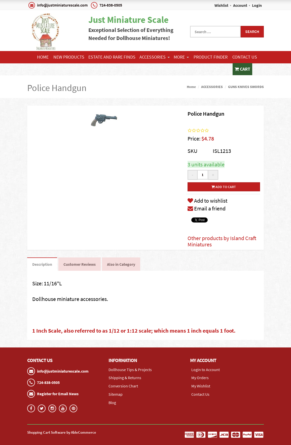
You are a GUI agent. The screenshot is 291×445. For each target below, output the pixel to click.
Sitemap (115, 394)
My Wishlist (200, 385)
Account (240, 5)
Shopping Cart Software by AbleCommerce (61, 432)
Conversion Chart (123, 385)
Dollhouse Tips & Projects (130, 369)
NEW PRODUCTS (68, 57)
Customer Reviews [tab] (79, 264)
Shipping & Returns (124, 377)
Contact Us (244, 57)
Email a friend (207, 208)
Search (252, 31)
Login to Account (205, 369)
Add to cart (223, 187)
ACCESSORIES (154, 57)
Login (257, 5)
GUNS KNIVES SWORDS (246, 86)
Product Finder (211, 57)
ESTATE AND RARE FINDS (111, 57)
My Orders (200, 377)
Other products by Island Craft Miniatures (222, 241)
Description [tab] (42, 264)
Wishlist (221, 5)
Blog (112, 402)
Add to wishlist (207, 200)
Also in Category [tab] (121, 264)
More (181, 57)
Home (43, 57)
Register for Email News (58, 393)
